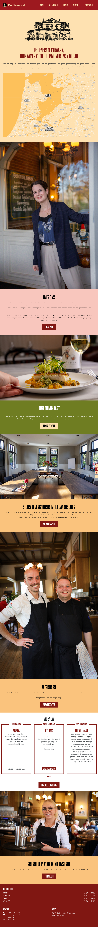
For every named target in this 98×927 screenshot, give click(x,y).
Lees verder (49, 327)
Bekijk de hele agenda (49, 785)
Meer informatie (49, 524)
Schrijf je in (49, 876)
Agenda (65, 5)
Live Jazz (49, 730)
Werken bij (76, 5)
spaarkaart (89, 5)
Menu (42, 5)
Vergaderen (53, 5)
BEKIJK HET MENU (49, 425)
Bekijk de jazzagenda (49, 769)
